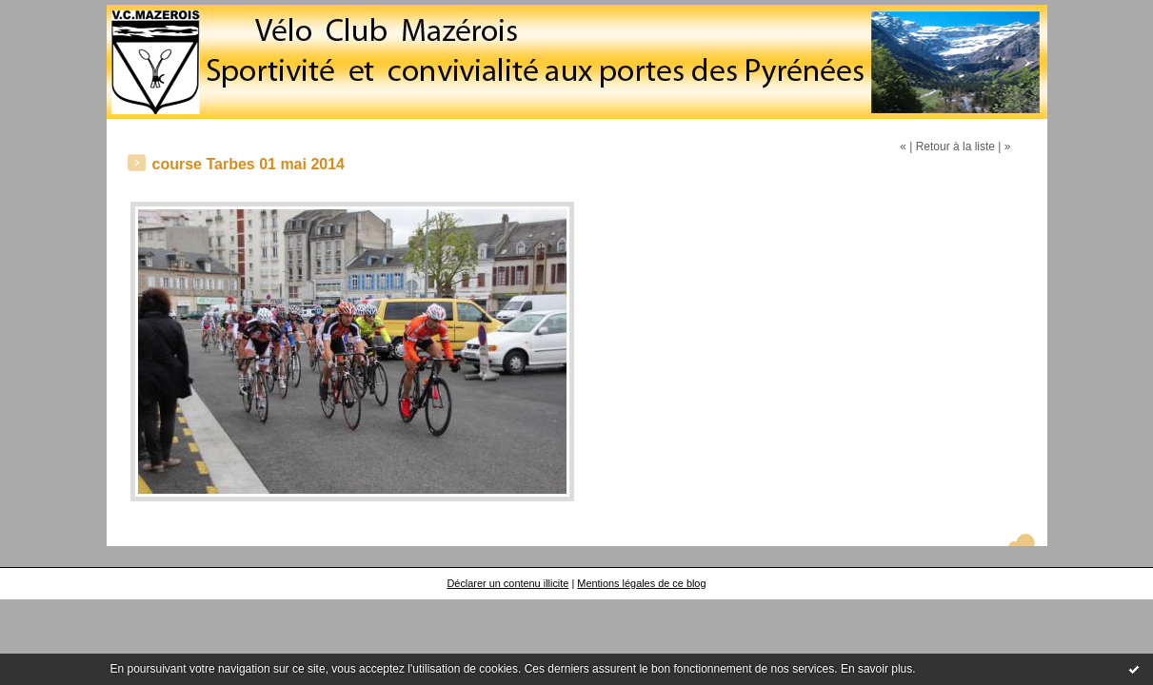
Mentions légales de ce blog (641, 583)
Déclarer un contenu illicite (507, 583)
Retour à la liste (955, 146)
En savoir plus (876, 668)
